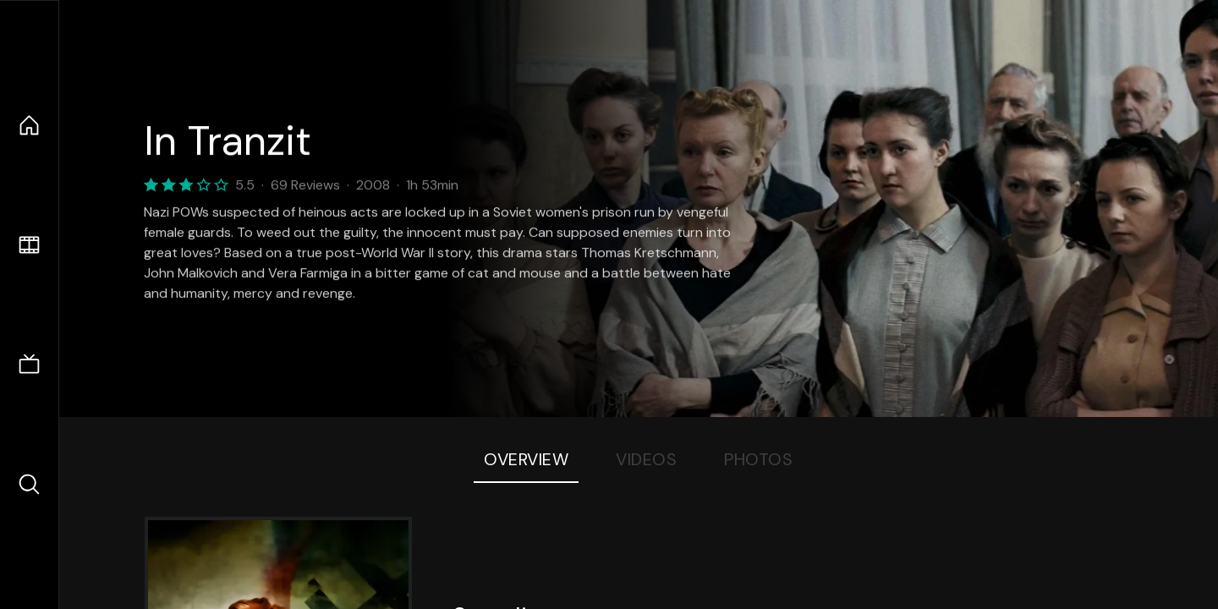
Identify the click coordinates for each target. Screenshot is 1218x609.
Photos (758, 459)
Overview (526, 459)
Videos (646, 459)
